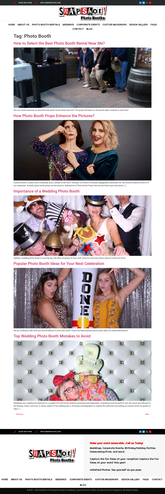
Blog (89, 28)
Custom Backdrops (114, 24)
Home (11, 24)
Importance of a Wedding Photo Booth (47, 191)
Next (148, 414)
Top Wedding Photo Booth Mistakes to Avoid (52, 336)
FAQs (154, 24)
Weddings (68, 24)
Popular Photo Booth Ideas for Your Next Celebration (59, 263)
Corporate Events (88, 24)
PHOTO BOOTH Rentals (46, 24)
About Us (23, 24)
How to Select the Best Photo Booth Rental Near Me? (59, 43)
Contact (78, 28)
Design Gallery (138, 24)
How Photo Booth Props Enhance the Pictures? (54, 115)
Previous (18, 414)
